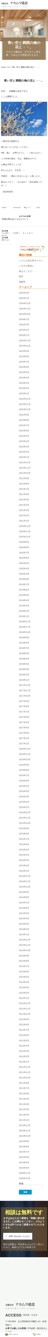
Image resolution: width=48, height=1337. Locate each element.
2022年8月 (24, 420)
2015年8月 (24, 833)
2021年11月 (25, 468)
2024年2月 (24, 330)
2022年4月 (24, 441)
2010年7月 (24, 1152)
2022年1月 (24, 457)
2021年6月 (24, 494)
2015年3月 (24, 860)
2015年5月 (24, 849)
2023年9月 (24, 351)
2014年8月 (24, 897)
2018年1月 (24, 680)
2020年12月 (25, 526)
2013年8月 (24, 961)
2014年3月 (24, 924)
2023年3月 (24, 383)
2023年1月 (24, 393)
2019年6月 (24, 589)
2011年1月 (24, 1120)
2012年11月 (25, 1008)
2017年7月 (24, 711)
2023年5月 (24, 372)
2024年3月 (24, 324)
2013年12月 (25, 939)
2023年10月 (25, 345)
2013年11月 (25, 945)
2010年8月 (24, 1146)
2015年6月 (24, 844)
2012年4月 (24, 1045)
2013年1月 (24, 998)
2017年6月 (24, 717)
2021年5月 (24, 499)
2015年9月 (24, 828)
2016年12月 (25, 749)
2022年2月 (24, 452)
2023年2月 (24, 388)
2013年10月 (25, 950)
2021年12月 (25, 462)
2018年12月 (25, 621)
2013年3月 (24, 987)
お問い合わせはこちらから (18, 1236)
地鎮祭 (22, 281)
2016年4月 (24, 791)
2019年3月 (24, 605)
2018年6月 (24, 653)
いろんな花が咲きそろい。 (32, 260)
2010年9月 (24, 1141)
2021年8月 (24, 483)
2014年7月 (24, 902)
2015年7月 (24, 839)
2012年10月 (25, 1014)
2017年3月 (24, 733)
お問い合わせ (11, 1334)
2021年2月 (24, 515)
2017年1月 (24, 743)
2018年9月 (24, 637)
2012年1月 (24, 1061)
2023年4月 (24, 377)
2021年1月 (24, 521)
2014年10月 (25, 886)
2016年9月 (24, 765)
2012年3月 (24, 1051)
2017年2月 (24, 738)
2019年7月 (24, 584)
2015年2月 (24, 865)
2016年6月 (24, 780)
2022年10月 (25, 409)
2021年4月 (24, 505)
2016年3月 (24, 796)
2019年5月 (24, 595)
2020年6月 (24, 558)
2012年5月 (24, 1040)
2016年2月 (24, 802)
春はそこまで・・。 (29, 271)
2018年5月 (24, 658)
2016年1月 (24, 807)
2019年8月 (24, 579)
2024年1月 (24, 335)
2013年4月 (24, 982)
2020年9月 (24, 542)
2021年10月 (25, 473)
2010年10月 (25, 1136)
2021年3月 (24, 510)
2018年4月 (24, 664)
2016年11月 (25, 754)
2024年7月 (24, 319)
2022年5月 (24, 436)
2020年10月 (25, 536)
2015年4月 (24, 855)
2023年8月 (24, 356)
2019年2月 (24, 611)
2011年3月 (24, 1109)
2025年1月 (24, 298)
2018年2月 (24, 674)
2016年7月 (24, 775)
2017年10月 (25, 696)
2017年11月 (25, 690)
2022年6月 (24, 430)
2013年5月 (24, 977)
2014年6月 (24, 908)
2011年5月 (24, 1099)
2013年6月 (24, 971)
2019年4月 (24, 600)
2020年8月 (24, 547)
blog (8, 67)
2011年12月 (25, 1067)
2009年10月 (25, 1178)
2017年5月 (24, 722)
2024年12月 (25, 303)
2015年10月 (25, 823)
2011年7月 (24, 1088)
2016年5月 (24, 786)
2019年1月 (24, 616)
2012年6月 (24, 1035)
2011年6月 (24, 1093)
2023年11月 (25, 340)
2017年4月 (24, 727)
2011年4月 (24, 1104)
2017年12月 (25, 685)
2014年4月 (24, 918)
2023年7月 (24, 361)
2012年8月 (24, 1024)
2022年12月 (25, 399)
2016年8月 (24, 770)
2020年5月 (24, 563)
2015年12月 (25, 812)
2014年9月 (24, 892)
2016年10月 (25, 759)
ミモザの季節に (26, 266)
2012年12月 (25, 1003)
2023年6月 (24, 367)
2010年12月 (25, 1125)
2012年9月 (24, 1019)
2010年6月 (24, 1157)
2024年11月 (25, 308)
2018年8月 (24, 642)
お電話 (37, 1334)
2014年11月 (25, 881)
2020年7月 (24, 552)
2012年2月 (24, 1056)
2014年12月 (25, 876)
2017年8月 (24, 706)
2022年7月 (24, 425)
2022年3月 (24, 446)
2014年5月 (24, 913)
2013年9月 (24, 955)
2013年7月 (24, 966)
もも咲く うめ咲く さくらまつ (17, 233)
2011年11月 (25, 1072)
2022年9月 (24, 414)
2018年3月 (24, 669)
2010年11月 (25, 1130)
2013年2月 (24, 993)
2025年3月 (24, 293)
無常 (21, 276)
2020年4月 (24, 568)
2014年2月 (24, 929)
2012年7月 (24, 1030)
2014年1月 (24, 934)
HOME (3, 67)
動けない (6, 240)
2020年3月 (24, 574)
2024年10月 (25, 314)
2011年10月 (25, 1077)
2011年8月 (24, 1083)
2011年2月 (24, 1114)
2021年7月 (24, 489)
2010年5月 (24, 1162)
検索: (21, 1183)
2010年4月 (24, 1168)
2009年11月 (25, 1173)
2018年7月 (24, 648)
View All (4, 235)
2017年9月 (24, 701)
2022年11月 (25, 404)
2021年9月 (24, 478)
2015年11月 (25, 817)
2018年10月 (25, 632)
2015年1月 (24, 871)
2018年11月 (25, 627)
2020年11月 (25, 531)
